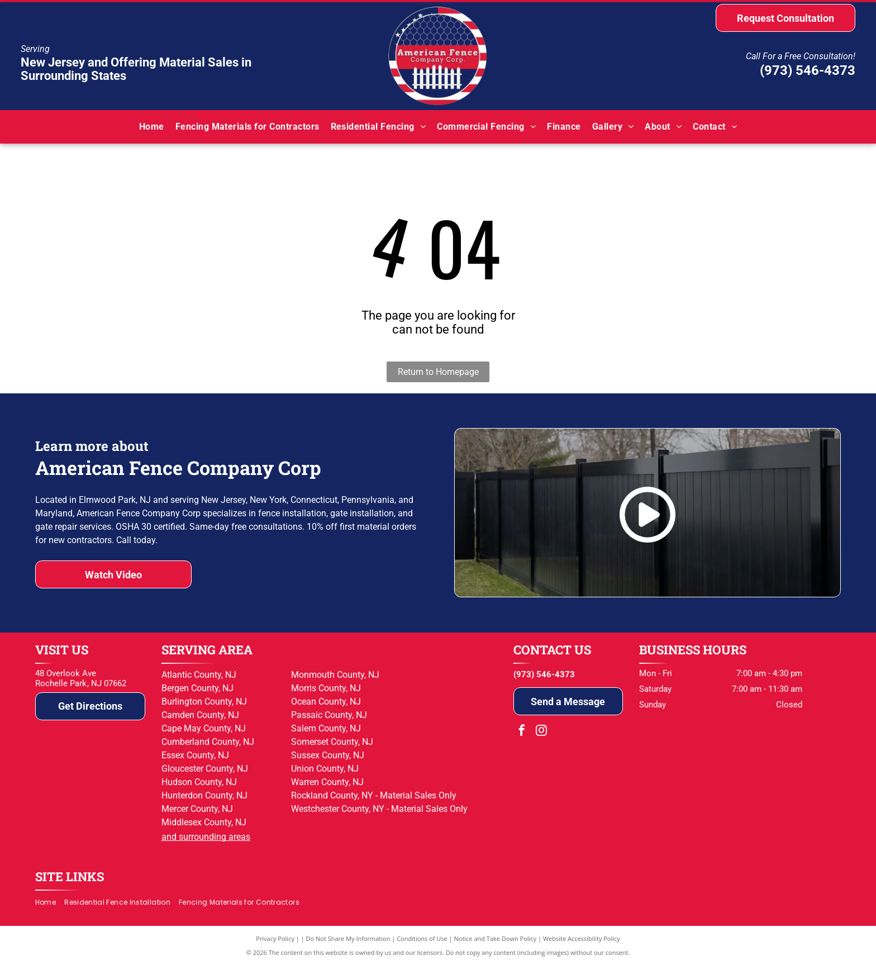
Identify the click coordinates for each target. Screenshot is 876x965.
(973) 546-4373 (807, 70)
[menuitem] (152, 126)
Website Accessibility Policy (581, 938)
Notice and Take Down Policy (495, 938)
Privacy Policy (275, 938)
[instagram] (541, 731)
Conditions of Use (422, 938)
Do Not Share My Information (348, 938)
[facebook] (521, 731)
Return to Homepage (438, 372)
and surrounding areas (205, 836)
